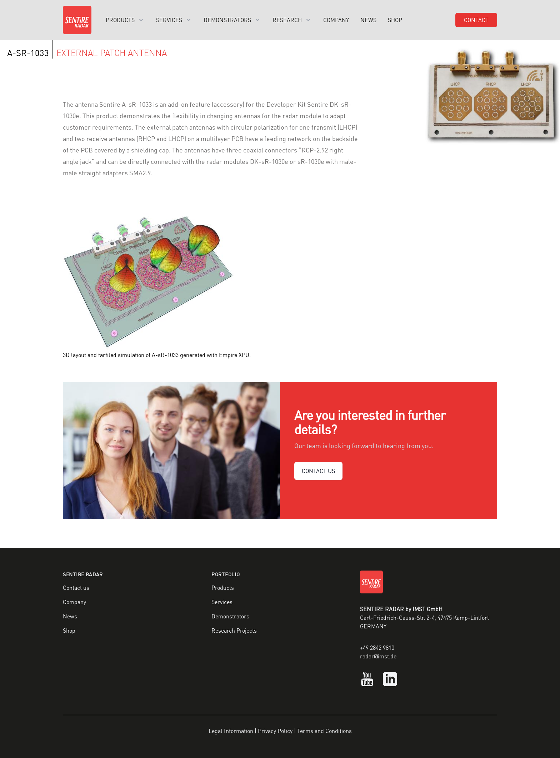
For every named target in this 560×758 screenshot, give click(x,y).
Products (222, 587)
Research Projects (234, 630)
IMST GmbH (427, 609)
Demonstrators (230, 616)
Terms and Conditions (324, 730)
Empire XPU (234, 354)
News (368, 20)
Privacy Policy (275, 730)
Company (336, 20)
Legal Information (231, 730)
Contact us (76, 587)
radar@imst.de (378, 656)
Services (221, 602)
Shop (395, 20)
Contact (476, 20)
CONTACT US (318, 471)
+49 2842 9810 (377, 647)
